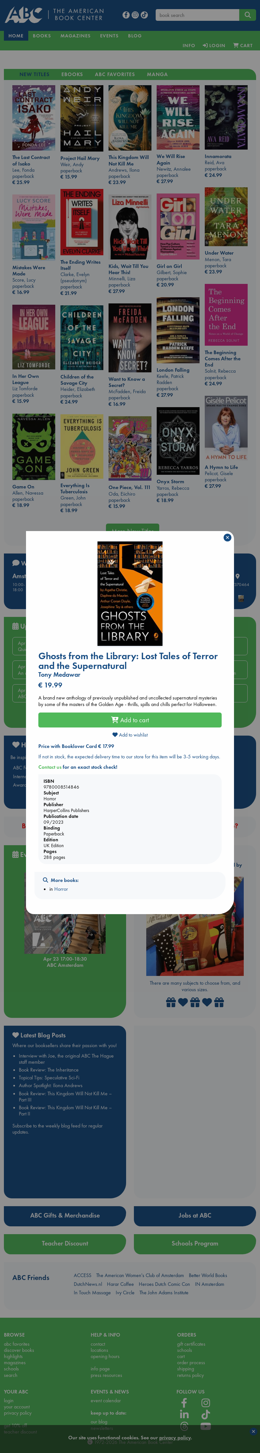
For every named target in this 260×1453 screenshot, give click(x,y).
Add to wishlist (130, 735)
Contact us (49, 767)
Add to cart (130, 720)
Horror (61, 889)
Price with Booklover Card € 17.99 (76, 746)
